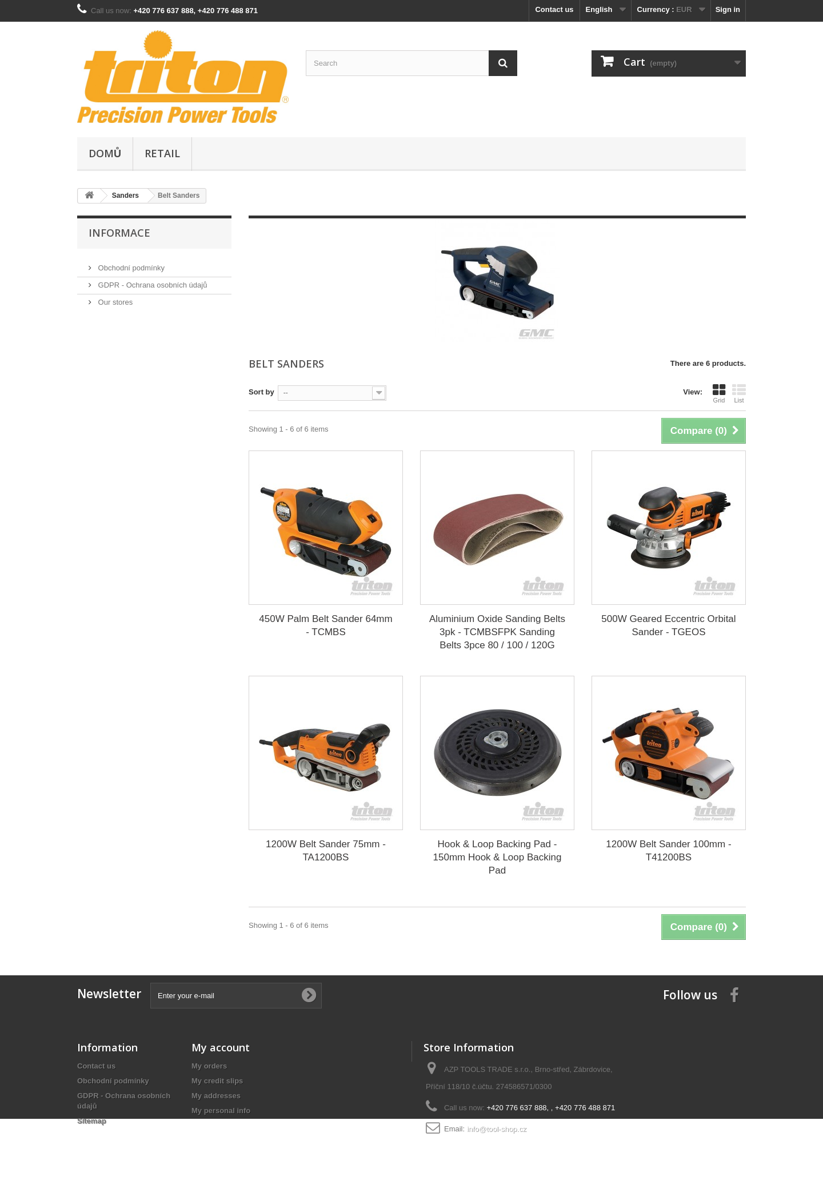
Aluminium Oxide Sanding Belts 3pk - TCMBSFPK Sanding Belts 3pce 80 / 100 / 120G (497, 632)
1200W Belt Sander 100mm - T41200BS (668, 851)
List (739, 393)
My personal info (220, 1110)
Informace (119, 233)
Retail (162, 153)
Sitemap (91, 1121)
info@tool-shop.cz (496, 1129)
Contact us (554, 9)
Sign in (728, 9)
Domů (105, 153)
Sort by (261, 392)
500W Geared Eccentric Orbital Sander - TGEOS (668, 625)
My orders (209, 1066)
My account (220, 1047)
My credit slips (217, 1081)
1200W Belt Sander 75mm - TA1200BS (326, 851)
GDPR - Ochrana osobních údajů (151, 280)
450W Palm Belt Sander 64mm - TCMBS (325, 625)
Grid (719, 393)
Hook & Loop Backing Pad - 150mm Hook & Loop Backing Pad (497, 857)
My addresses (216, 1095)
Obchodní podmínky (130, 263)
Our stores (114, 297)
